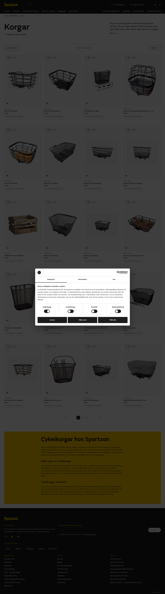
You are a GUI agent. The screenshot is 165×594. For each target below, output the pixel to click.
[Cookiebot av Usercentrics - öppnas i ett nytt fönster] (118, 272)
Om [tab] (114, 279)
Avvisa (52, 320)
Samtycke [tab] (51, 279)
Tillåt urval (82, 320)
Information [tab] (82, 279)
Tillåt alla (112, 320)
